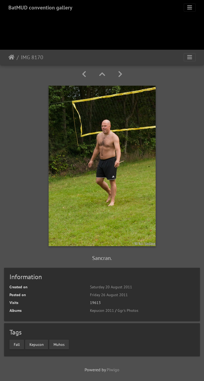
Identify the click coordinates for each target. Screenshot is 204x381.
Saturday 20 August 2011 (111, 287)
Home (11, 57)
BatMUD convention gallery (40, 7)
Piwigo (113, 369)
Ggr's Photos (128, 310)
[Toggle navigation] (190, 8)
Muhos (59, 344)
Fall (17, 344)
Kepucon (36, 344)
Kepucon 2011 (102, 310)
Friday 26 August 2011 (109, 294)
